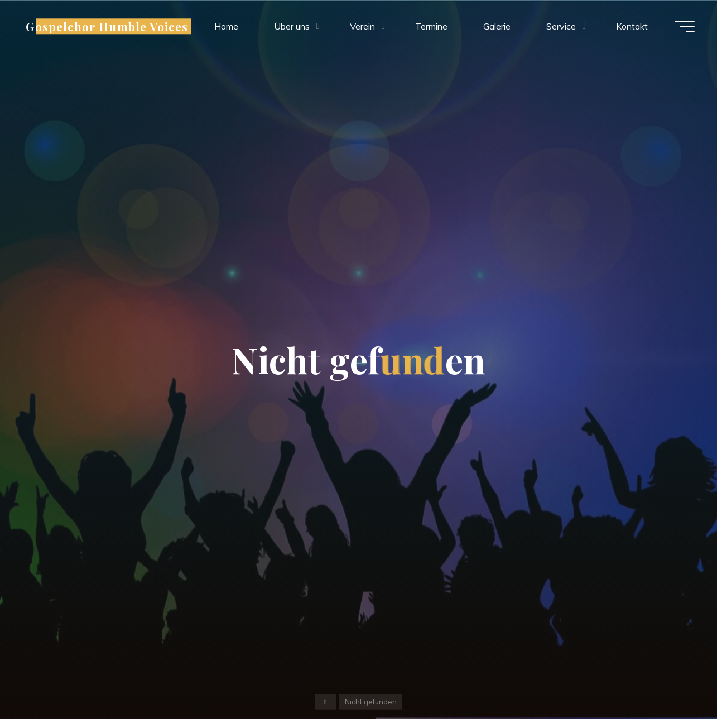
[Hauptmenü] (685, 26)
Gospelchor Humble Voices (107, 26)
